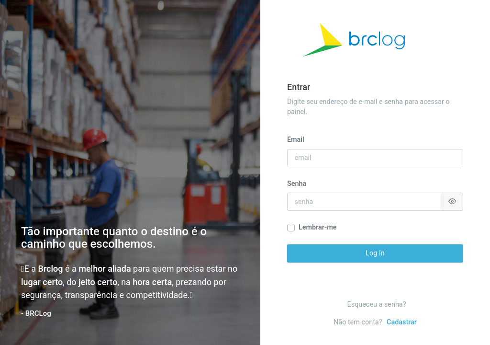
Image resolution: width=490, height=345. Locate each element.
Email (295, 140)
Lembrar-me (317, 227)
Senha (296, 184)
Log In (375, 253)
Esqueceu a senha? (376, 304)
